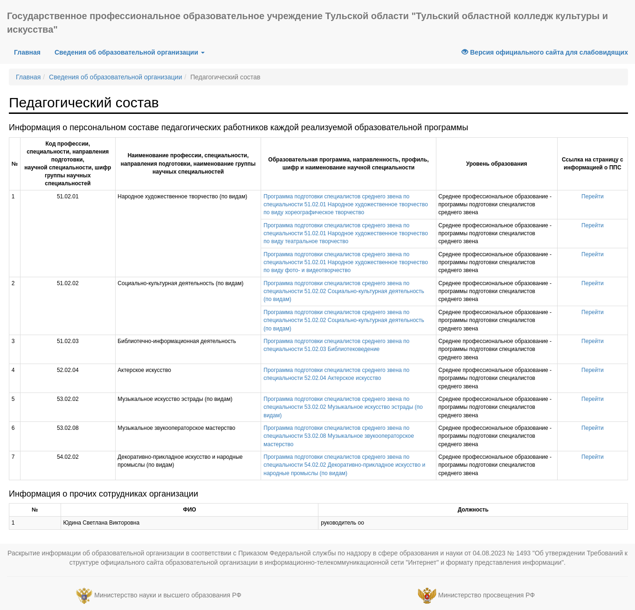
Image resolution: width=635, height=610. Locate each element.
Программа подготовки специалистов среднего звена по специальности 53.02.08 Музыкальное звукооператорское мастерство (338, 436)
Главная (31, 51)
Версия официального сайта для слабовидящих (545, 52)
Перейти (592, 196)
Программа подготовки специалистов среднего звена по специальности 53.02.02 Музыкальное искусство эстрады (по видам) (342, 407)
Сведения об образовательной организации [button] (130, 52)
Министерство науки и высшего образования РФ (167, 595)
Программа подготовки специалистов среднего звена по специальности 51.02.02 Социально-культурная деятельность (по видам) (343, 291)
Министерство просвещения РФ (486, 595)
